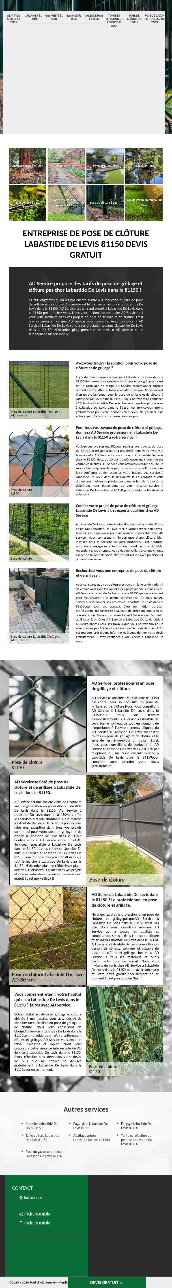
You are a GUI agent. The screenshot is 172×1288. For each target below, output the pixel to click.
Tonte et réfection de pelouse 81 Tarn (114, 20)
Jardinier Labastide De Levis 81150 (42, 1126)
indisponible (35, 1213)
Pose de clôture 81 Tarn (134, 19)
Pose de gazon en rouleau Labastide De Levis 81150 (44, 1153)
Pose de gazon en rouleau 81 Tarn (154, 19)
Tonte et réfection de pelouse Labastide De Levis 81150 (136, 1139)
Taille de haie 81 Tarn (94, 17)
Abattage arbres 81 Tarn (13, 19)
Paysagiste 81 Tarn (54, 17)
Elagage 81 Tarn (74, 17)
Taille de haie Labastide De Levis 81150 (42, 1137)
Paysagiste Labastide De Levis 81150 (90, 1126)
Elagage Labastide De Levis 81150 (136, 1126)
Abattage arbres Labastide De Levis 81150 (91, 1137)
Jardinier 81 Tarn (34, 17)
